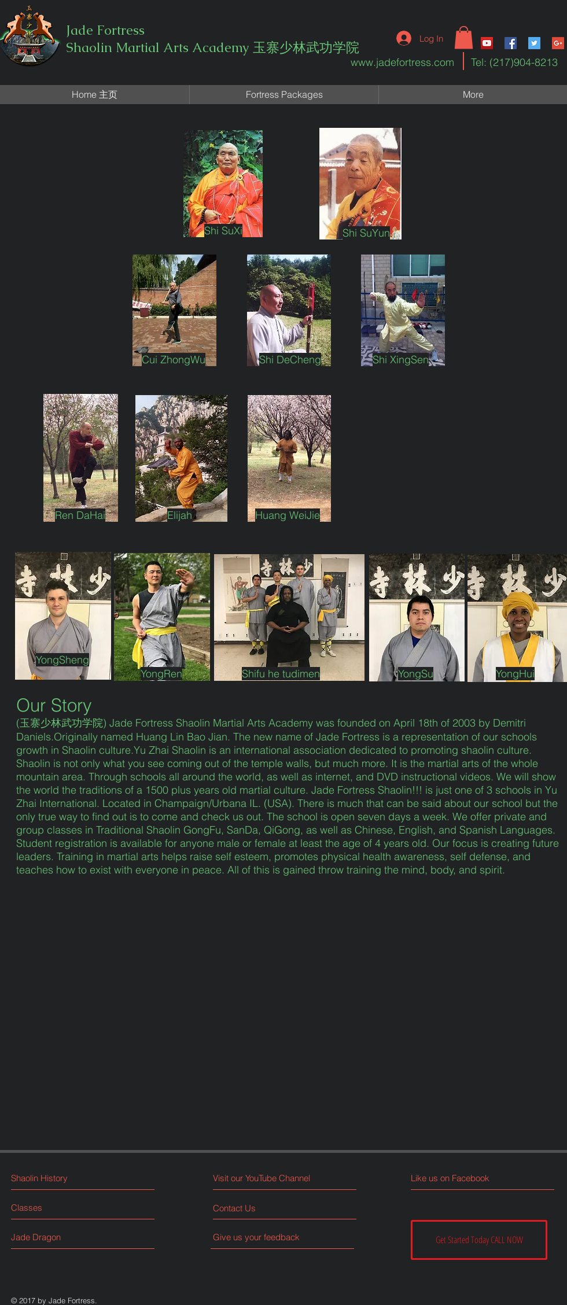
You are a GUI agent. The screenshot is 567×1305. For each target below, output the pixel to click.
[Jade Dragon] (54, 1237)
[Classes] (54, 1207)
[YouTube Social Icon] (487, 43)
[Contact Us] (256, 1208)
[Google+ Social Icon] (558, 43)
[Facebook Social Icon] (511, 43)
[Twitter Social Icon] (534, 43)
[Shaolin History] (61, 1178)
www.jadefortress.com (402, 62)
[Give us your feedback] (261, 1237)
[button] (463, 37)
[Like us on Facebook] (462, 1178)
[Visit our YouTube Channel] (264, 1178)
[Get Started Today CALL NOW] (479, 1240)
